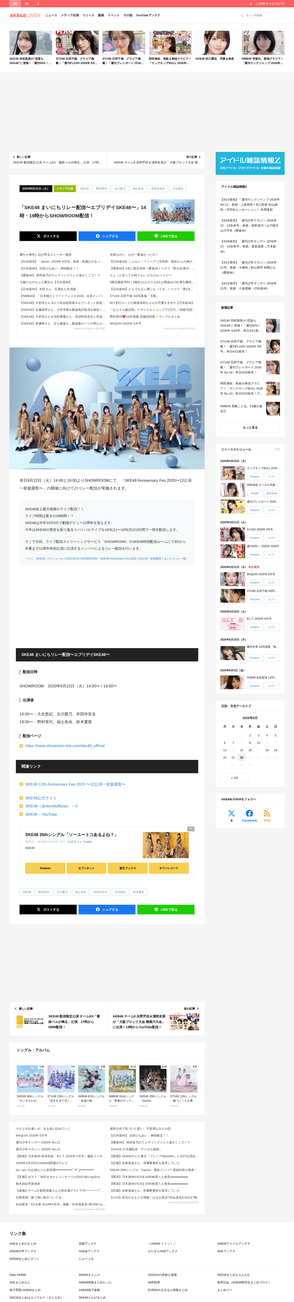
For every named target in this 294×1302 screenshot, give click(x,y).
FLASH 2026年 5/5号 (260, 529)
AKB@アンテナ (89, 1251)
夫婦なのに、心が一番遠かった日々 (134, 254)
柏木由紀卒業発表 (28, 1183)
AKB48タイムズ (89, 1275)
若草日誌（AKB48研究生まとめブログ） (244, 1282)
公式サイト (75, 841)
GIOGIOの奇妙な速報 (162, 1275)
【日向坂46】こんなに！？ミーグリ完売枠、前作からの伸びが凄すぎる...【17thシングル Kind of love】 (153, 261)
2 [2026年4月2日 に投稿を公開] (250, 735)
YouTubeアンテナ (148, 15)
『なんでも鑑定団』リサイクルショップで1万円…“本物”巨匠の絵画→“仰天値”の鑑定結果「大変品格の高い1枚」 (153, 309)
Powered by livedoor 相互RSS (89, 328)
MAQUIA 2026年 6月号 (125, 323)
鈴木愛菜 (138, 892)
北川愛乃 (119, 188)
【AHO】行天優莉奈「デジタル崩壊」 (136, 1149)
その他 (127, 15)
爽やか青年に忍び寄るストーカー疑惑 (45, 254)
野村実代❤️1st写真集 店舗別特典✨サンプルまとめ (145, 316)
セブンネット (86, 868)
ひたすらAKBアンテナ (163, 1251)
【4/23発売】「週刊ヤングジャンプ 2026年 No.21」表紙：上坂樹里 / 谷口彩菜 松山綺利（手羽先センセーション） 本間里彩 (250, 204)
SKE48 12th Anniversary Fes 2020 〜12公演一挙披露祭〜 (75, 784)
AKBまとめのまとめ (22, 1243)
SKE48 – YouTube (41, 814)
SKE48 (84, 188)
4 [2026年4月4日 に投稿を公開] (267, 735)
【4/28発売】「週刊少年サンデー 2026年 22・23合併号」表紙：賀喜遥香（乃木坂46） (248, 246)
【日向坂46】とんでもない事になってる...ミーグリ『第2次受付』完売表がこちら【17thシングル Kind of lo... (153, 289)
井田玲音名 (158, 188)
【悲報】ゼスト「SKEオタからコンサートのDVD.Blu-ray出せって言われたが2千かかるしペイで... (61, 1177)
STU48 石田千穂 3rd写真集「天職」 (134, 296)
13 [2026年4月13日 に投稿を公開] (224, 750)
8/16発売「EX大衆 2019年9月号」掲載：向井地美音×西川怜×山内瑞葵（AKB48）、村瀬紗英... (61, 1204)
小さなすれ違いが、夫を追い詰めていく (43, 1128)
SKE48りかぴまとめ (92, 1297)
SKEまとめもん (19, 1282)
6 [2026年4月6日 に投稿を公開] (225, 743)
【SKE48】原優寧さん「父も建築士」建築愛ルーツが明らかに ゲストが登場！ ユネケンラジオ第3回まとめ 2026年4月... (63, 323)
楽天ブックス (127, 868)
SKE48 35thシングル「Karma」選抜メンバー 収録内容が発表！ (153, 1170)
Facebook (249, 820)
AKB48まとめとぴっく (24, 1258)
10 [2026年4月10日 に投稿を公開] (258, 743)
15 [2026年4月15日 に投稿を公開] (241, 750)
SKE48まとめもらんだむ (233, 1275)
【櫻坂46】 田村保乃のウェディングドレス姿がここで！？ (60, 275)
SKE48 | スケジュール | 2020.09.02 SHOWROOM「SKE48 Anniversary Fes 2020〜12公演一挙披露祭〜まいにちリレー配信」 (114, 558)
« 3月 (234, 778)
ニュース (51, 15)
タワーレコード (168, 868)
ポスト (50, 236)
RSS (267, 820)
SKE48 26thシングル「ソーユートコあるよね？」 (71, 834)
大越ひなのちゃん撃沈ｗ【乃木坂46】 (46, 282)
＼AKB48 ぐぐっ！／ (162, 1243)
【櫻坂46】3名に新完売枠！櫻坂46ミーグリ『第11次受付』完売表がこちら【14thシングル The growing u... (153, 268)
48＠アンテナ (226, 1251)
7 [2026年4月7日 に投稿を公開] (233, 743)
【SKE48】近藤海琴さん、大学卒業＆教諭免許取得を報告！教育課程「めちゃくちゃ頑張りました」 (63, 309)
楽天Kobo (271, 493)
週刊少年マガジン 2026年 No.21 (38, 1149)
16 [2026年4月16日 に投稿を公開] (250, 750)
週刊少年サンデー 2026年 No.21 (38, 1142)
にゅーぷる (86, 1258)
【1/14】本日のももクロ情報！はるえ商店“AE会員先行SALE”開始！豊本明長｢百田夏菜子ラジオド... (155, 1197)
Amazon (45, 868)
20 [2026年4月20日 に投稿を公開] (224, 757)
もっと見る (250, 427)
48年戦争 (154, 1282)
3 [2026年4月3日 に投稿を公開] (258, 735)
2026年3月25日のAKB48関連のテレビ (42, 1163)
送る (169, 236)
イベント (114, 15)
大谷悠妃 (177, 188)
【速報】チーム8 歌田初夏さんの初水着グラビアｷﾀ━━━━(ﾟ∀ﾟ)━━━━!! (61, 1190)
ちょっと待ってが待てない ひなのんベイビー (141, 275)
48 (15, 4)
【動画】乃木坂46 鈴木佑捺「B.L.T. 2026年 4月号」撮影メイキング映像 (61, 1156)
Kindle (255, 493)
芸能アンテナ (88, 1243)
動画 (101, 15)
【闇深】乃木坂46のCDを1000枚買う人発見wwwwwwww (149, 1177)
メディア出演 (70, 15)
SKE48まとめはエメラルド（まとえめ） (36, 1297)
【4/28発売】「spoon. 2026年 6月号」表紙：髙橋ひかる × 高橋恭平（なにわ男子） (63, 261)
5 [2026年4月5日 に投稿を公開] (275, 735)
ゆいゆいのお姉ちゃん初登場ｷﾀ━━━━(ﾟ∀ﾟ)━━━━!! (55, 1170)
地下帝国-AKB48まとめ (25, 1290)
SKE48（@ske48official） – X (51, 806)
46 (26, 4)
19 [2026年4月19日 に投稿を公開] (275, 750)
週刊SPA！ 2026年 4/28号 (263, 546)
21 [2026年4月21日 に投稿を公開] (233, 757)
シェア (109, 236)
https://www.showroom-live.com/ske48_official (65, 746)
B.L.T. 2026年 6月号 (259, 619)
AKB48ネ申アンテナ (23, 1251)
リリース (88, 15)
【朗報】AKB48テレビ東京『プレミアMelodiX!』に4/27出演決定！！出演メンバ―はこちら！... (155, 1156)
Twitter (87, 841)
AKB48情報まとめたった (95, 1282)
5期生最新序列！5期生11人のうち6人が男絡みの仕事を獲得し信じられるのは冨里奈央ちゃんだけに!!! (153, 282)
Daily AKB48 (17, 1275)
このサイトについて (270, 4)
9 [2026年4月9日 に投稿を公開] (250, 743)
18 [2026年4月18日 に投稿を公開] (267, 750)
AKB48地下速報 (89, 1290)
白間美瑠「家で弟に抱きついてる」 (40, 1197)
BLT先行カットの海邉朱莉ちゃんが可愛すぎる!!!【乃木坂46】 (152, 303)
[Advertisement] (147, 112)
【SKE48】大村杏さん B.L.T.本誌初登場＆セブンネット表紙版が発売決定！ (63, 303)
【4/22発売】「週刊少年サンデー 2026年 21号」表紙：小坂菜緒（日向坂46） (248, 286)
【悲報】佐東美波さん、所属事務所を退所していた (145, 1163)
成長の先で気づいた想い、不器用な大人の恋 (140, 1128)
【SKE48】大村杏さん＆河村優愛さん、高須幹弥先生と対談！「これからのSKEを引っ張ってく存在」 (63, 316)
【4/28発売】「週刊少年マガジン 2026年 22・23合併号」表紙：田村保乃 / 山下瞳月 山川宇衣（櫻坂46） (249, 225)
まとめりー (224, 1290)
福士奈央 (138, 188)
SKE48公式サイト (41, 798)
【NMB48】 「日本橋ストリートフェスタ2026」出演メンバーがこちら (63, 296)
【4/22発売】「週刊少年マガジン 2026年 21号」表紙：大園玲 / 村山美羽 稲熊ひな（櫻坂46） (248, 267)
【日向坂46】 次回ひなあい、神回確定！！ (49, 268)
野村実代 (101, 188)
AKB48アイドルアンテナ (233, 1243)
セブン (272, 476)
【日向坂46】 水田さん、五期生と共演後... (49, 289)
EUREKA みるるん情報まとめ (168, 1290)
